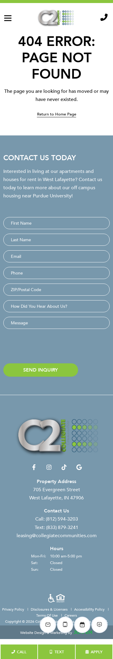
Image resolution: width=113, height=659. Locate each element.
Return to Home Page (56, 114)
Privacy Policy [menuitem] (13, 609)
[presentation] (49, 347)
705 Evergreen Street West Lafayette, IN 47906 (56, 494)
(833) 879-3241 (62, 528)
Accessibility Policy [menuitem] (89, 609)
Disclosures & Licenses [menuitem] (49, 609)
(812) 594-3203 (62, 520)
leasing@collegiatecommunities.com (57, 536)
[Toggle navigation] (8, 18)
